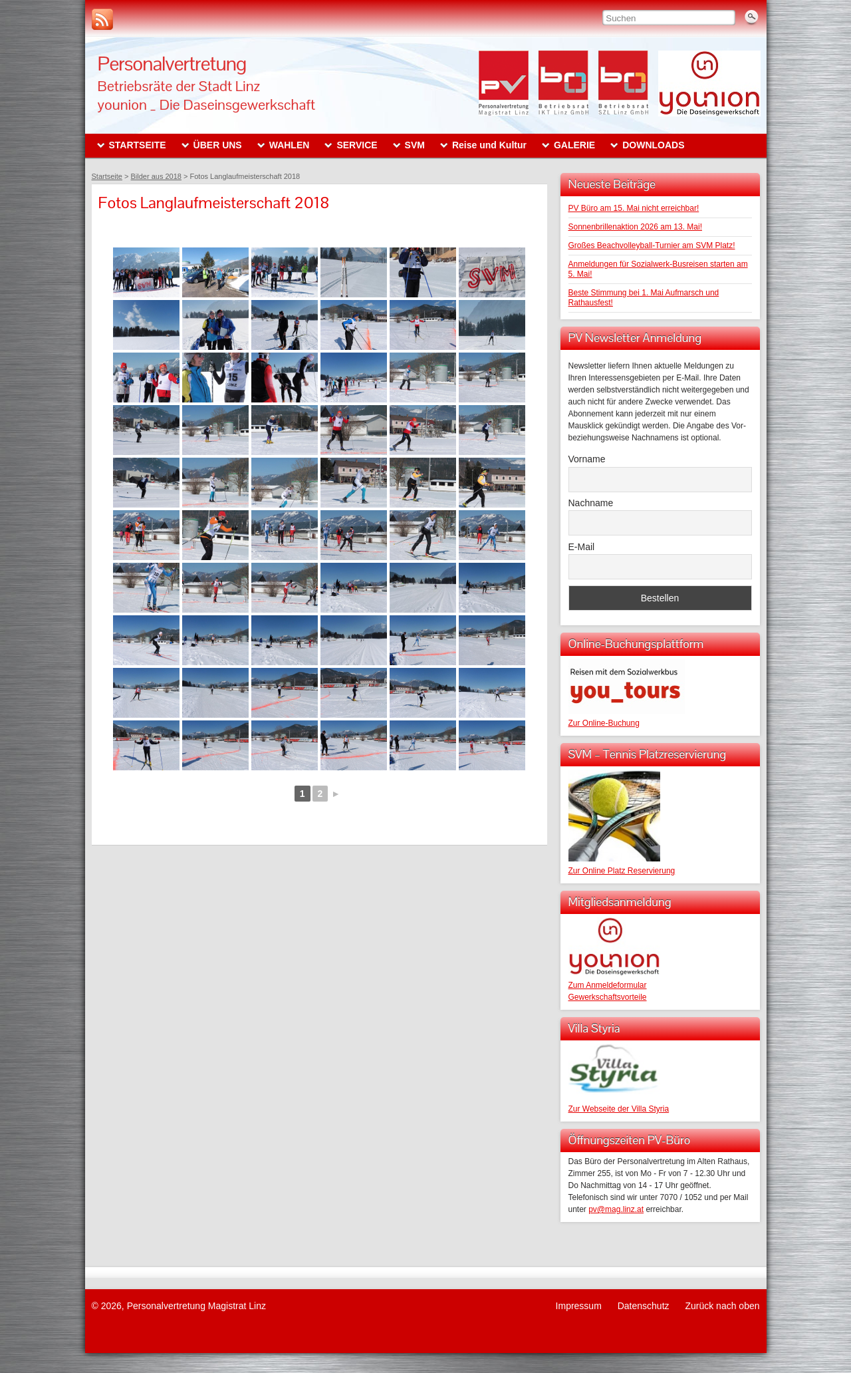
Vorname (587, 459)
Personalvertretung (172, 63)
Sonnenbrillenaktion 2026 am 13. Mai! (635, 226)
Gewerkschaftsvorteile (607, 997)
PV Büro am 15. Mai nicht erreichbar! (633, 208)
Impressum (579, 1305)
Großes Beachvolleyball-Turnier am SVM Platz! (651, 245)
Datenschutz (643, 1305)
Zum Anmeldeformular (607, 985)
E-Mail (581, 546)
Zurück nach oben (722, 1305)
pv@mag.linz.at (616, 1209)
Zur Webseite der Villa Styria (618, 1109)
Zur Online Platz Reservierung (621, 870)
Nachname (591, 503)
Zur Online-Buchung (604, 723)
